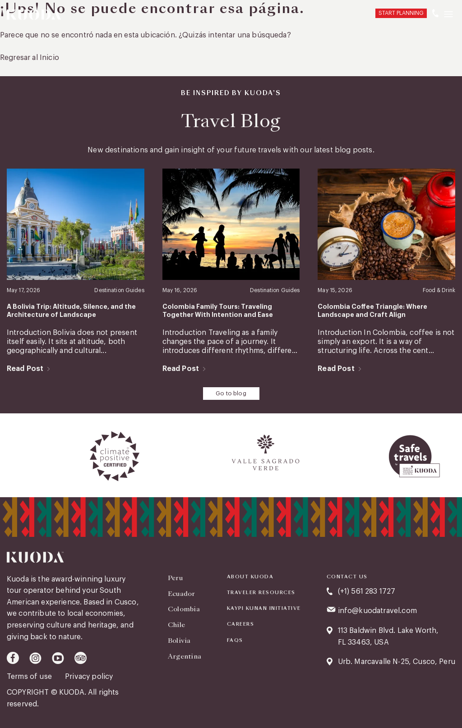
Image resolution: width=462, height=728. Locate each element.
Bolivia (179, 640)
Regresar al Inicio (29, 57)
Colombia (184, 609)
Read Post (25, 368)
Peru (175, 577)
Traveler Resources (261, 593)
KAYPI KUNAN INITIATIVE (264, 608)
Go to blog (231, 393)
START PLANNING (401, 13)
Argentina (185, 656)
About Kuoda (250, 577)
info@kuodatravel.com (377, 610)
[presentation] (9, 456)
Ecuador (181, 593)
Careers (240, 624)
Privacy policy (89, 676)
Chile (176, 624)
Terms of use (30, 676)
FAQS (235, 640)
